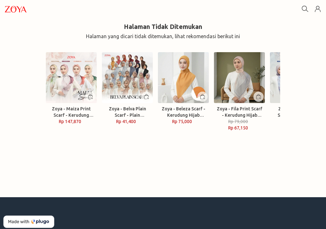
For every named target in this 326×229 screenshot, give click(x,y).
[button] (317, 9)
